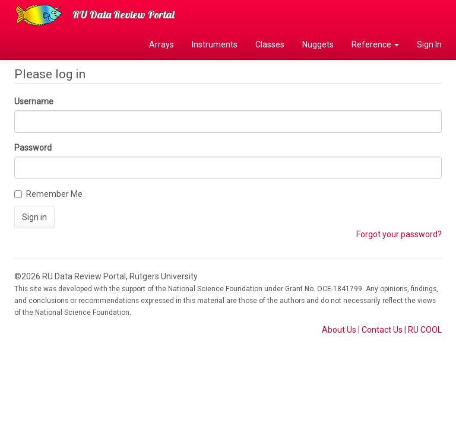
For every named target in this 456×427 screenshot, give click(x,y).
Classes (269, 44)
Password (33, 147)
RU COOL (425, 329)
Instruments (215, 44)
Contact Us (382, 329)
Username (33, 101)
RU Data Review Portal (123, 14)
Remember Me (48, 194)
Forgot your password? (399, 234)
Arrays (161, 44)
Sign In (429, 44)
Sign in (34, 217)
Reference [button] (375, 44)
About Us (339, 329)
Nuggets (318, 44)
